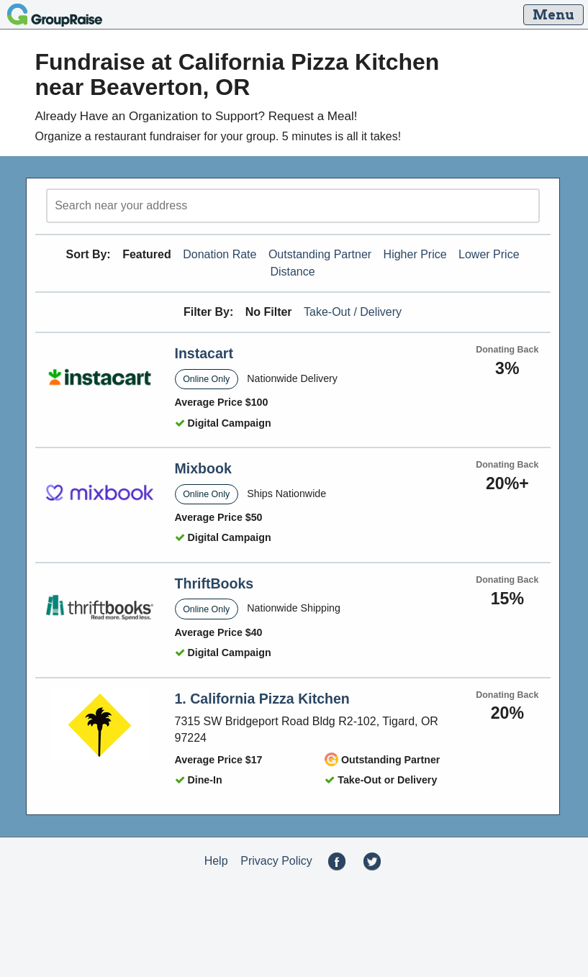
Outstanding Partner (319, 254)
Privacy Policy (276, 861)
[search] (293, 205)
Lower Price (488, 254)
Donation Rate (219, 254)
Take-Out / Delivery (353, 312)
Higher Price (415, 254)
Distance (292, 271)
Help (216, 861)
